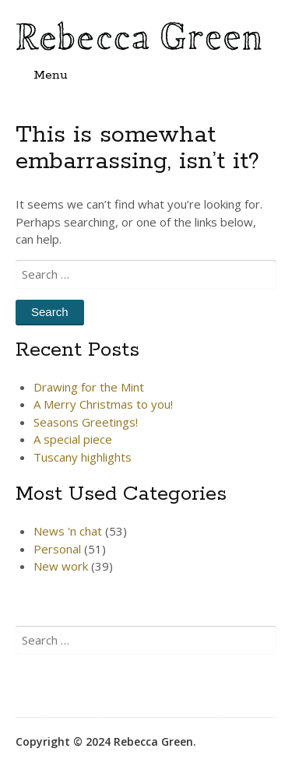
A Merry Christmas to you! (103, 404)
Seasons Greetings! (85, 422)
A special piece (72, 439)
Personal (57, 549)
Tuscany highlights (82, 457)
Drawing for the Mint (88, 387)
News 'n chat (67, 531)
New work (60, 566)
